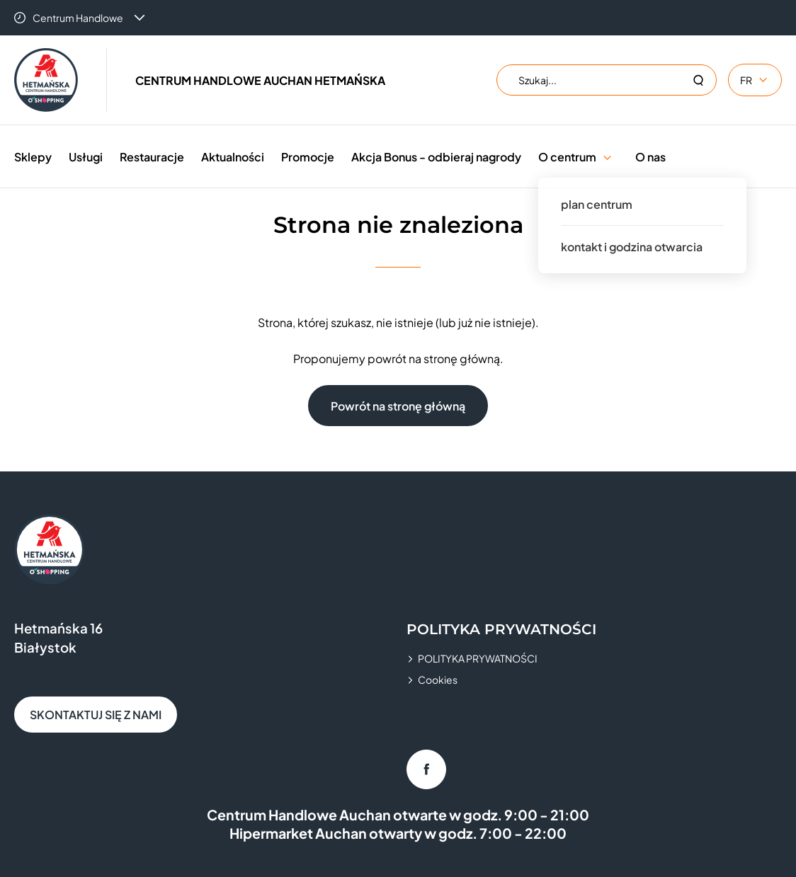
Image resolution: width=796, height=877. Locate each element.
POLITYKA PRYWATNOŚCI (478, 658)
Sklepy (33, 156)
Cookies (437, 679)
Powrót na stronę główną (398, 406)
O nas (650, 156)
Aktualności (232, 156)
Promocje (307, 156)
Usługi (86, 156)
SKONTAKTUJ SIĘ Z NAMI (95, 714)
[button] (607, 156)
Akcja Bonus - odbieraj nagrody (436, 156)
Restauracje (152, 156)
